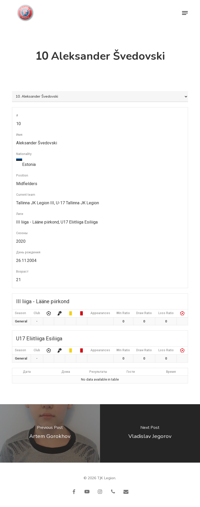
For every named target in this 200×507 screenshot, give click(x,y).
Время (171, 372)
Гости (131, 372)
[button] (185, 13)
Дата (27, 372)
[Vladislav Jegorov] (150, 433)
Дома (65, 372)
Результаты (98, 372)
